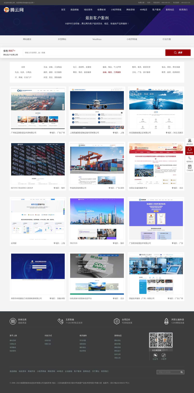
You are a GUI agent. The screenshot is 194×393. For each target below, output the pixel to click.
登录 (148, 2)
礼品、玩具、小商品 (23, 72)
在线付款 (48, 368)
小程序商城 (116, 10)
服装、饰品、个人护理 (112, 67)
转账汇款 (48, 371)
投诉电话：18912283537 (160, 374)
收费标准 (101, 10)
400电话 (143, 10)
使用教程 (13, 375)
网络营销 (130, 10)
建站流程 (13, 368)
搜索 (178, 52)
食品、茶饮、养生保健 (171, 67)
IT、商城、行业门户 (23, 77)
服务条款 (83, 375)
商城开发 (31, 381)
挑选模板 (75, 10)
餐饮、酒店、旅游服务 (82, 72)
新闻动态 (170, 10)
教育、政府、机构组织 (171, 72)
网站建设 (27, 39)
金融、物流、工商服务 (112, 72)
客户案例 (156, 10)
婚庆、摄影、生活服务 (53, 72)
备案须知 (83, 371)
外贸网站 (62, 39)
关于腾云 (95, 381)
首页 (63, 10)
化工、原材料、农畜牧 (82, 67)
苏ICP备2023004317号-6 (119, 388)
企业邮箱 (68, 381)
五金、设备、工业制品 (53, 67)
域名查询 (88, 10)
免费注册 (141, 2)
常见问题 (83, 368)
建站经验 (117, 371)
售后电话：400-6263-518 (160, 371)
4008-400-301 (159, 367)
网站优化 (117, 368)
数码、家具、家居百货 (141, 67)
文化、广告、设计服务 (141, 72)
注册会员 (13, 371)
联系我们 (183, 10)
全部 (23, 67)
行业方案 (167, 39)
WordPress (97, 39)
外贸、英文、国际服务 (53, 77)
